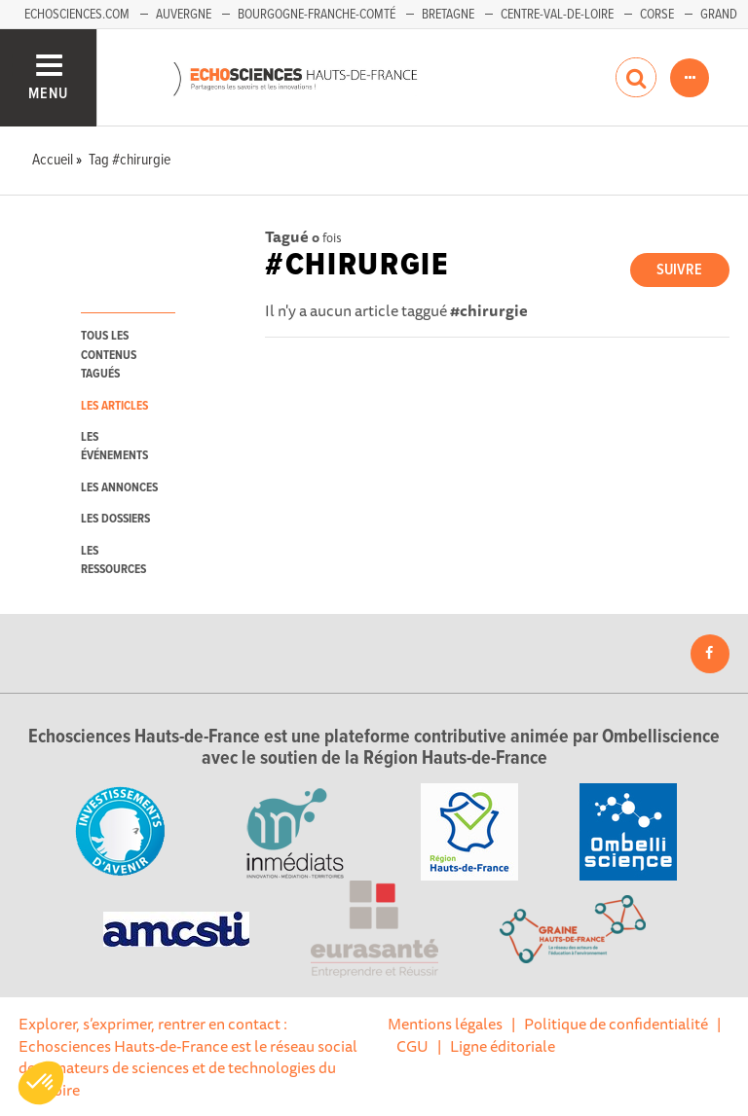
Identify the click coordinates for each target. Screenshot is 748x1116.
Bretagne (448, 14)
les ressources (113, 560)
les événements (114, 446)
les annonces (119, 488)
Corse (657, 14)
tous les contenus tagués (108, 355)
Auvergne (183, 14)
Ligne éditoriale (502, 1046)
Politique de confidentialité (616, 1023)
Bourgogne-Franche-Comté (316, 14)
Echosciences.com (77, 14)
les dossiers (115, 519)
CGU (412, 1046)
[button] (41, 1083)
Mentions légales (445, 1023)
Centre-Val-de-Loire (557, 14)
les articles (114, 406)
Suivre (679, 270)
